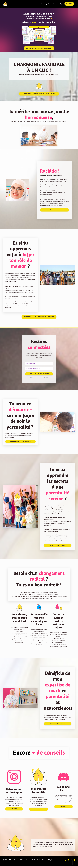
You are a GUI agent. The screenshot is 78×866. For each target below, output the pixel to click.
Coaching (44, 4)
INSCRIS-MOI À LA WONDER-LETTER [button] (39, 375)
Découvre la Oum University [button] (57, 547)
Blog (61, 4)
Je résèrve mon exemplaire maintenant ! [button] (39, 48)
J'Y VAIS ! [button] (14, 811)
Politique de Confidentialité (33, 862)
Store (49, 4)
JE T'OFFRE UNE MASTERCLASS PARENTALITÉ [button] (39, 318)
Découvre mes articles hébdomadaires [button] (20, 443)
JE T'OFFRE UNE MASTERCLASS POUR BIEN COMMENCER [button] (39, 94)
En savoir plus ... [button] (54, 210)
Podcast (55, 4)
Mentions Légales (47, 862)
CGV (21, 862)
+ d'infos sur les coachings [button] (57, 726)
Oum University (35, 4)
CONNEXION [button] (69, 4)
